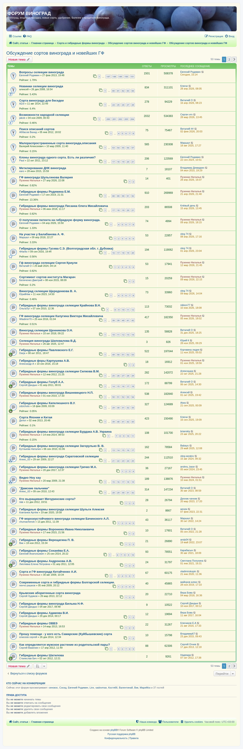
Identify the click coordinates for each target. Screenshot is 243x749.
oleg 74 (184, 234)
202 (120, 119)
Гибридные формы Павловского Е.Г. (46, 350)
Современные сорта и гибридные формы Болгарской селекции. (67, 582)
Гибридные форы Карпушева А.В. (44, 360)
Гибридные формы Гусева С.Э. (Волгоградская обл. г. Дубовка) (66, 248)
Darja (22, 353)
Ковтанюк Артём (28, 512)
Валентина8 (126, 687)
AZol (21, 103)
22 (118, 460)
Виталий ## (187, 128)
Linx (92, 687)
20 (128, 161)
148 (114, 76)
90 (123, 195)
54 (118, 147)
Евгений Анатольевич (31, 553)
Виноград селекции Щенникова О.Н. (46, 330)
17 (113, 161)
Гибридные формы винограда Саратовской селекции (59, 456)
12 (133, 309)
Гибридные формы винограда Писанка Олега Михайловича (63, 206)
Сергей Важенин (28, 647)
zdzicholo (24, 406)
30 (118, 407)
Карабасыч (186, 550)
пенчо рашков (27, 585)
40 (123, 320)
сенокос (53, 687)
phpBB (113, 730)
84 (133, 90)
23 (123, 460)
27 (128, 104)
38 (113, 320)
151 (132, 76)
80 (113, 90)
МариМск (145, 687)
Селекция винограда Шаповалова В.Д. (47, 340)
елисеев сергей (28, 637)
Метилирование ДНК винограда (42, 168)
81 (118, 90)
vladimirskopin (188, 571)
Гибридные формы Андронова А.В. (45, 561)
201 (114, 119)
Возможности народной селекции (44, 114)
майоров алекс (189, 582)
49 (113, 354)
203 (126, 119)
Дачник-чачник (188, 498)
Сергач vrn (186, 114)
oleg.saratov (187, 456)
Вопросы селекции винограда (41, 72)
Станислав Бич (28, 658)
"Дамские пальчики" (34, 488)
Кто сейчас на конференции (25, 683)
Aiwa (183, 402)
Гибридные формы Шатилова (41, 655)
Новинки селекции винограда (41, 86)
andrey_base (187, 466)
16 (113, 252)
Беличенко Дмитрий (30, 280)
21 (133, 161)
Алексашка (186, 371)
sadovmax (101, 687)
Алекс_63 (24, 459)
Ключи (184, 86)
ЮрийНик (24, 294)
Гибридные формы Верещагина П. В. (46, 540)
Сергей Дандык (28, 385)
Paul (21, 160)
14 (133, 334)
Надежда (185, 655)
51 (123, 354)
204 (132, 119)
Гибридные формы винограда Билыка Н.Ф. (51, 603)
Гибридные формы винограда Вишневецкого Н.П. (56, 392)
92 (133, 195)
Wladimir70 (25, 319)
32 (128, 407)
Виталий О (186, 100)
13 (128, 334)
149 (120, 76)
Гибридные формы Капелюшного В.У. (47, 403)
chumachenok (27, 521)
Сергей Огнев (188, 644)
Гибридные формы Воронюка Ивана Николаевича (56, 529)
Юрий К (184, 340)
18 (118, 161)
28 (133, 104)
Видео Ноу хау (30, 477)
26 (123, 104)
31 (123, 407)
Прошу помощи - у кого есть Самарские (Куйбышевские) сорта (65, 634)
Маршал (185, 142)
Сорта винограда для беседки (41, 100)
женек (183, 509)
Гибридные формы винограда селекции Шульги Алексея (61, 509)
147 (108, 76)
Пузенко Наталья (29, 180)
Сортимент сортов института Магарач (47, 277)
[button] (234, 59)
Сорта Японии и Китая (35, 417)
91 (128, 195)
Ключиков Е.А (188, 623)
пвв (21, 502)
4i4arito (23, 251)
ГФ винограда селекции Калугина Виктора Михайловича (61, 316)
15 (118, 386)
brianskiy (185, 431)
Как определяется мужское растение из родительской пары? (64, 644)
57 (133, 147)
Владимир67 (187, 633)
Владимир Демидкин (192, 167)
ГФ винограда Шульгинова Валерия (46, 177)
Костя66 (112, 687)
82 (123, 90)
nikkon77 (185, 305)
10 (123, 309)
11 (128, 309)
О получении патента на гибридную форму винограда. (59, 220)
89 (118, 195)
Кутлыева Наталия (30, 449)
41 (128, 320)
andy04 (184, 539)
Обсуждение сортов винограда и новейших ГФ (55, 53)
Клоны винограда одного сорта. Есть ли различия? (57, 157)
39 (118, 320)
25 (118, 104)
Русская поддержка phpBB (121, 734)
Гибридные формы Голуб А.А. (41, 382)
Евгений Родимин (29, 75)
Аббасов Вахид (28, 132)
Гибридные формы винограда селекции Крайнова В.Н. (60, 305)
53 (113, 147)
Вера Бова (186, 592)
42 (133, 320)
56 (128, 147)
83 (128, 90)
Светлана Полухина (191, 560)
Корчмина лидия (189, 349)
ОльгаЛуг (24, 308)
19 (123, 161)
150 (126, 76)
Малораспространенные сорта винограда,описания (57, 143)
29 (133, 375)
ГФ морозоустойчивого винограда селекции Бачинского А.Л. (64, 518)
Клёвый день (187, 205)
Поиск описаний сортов (37, 129)
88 (113, 195)
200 (108, 119)
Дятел (22, 420)
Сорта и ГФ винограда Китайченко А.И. (48, 571)
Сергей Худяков (28, 596)
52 (128, 354)
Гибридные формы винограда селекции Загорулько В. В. (61, 446)
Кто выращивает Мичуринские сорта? (47, 499)
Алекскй (185, 392)
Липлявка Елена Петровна (34, 564)
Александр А (26, 363)
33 (133, 407)
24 (113, 104)
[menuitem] (27, 36)
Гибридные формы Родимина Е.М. (45, 191)
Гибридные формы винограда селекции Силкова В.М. (59, 371)
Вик (21, 543)
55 (123, 147)
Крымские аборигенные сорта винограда (49, 593)
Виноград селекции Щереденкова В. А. (48, 291)
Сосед (63, 687)
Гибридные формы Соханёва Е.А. (44, 550)
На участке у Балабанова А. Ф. (41, 234)
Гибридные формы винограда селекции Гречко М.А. (58, 467)
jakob (22, 117)
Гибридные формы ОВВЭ (38, 623)
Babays (184, 445)
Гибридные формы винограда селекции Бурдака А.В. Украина (65, 431)
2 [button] (229, 59)
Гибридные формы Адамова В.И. (44, 613)
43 (133, 421)
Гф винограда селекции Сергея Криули (48, 262)
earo (21, 171)
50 (118, 354)
